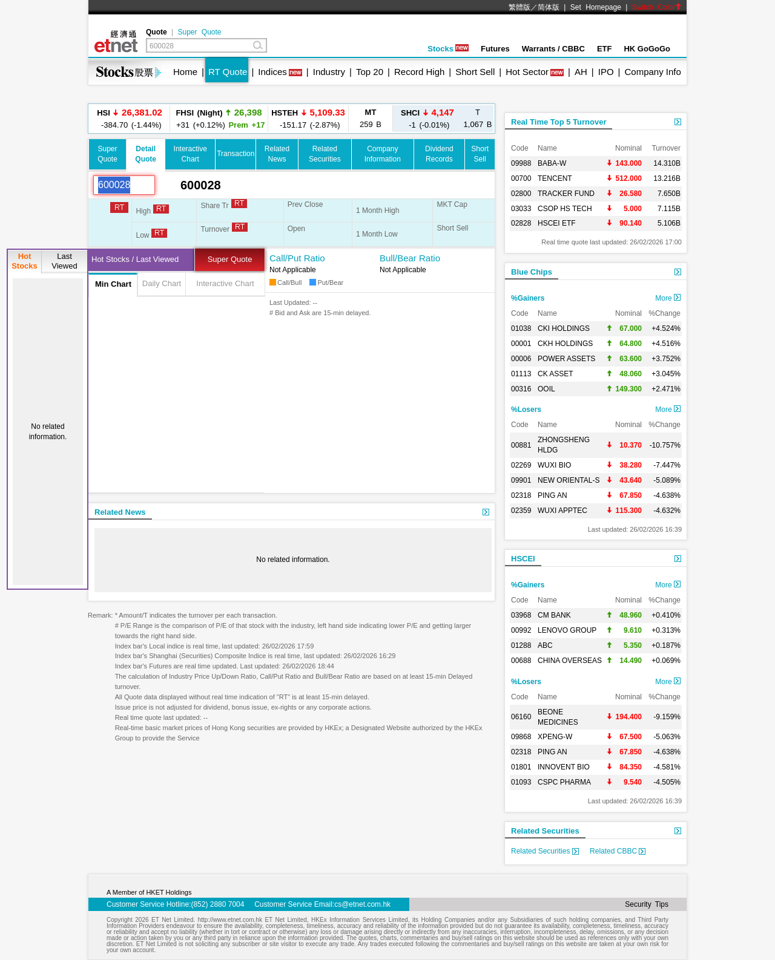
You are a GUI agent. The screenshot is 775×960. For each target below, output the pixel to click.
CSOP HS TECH (565, 208)
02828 (521, 223)
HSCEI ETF (557, 223)
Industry (329, 72)
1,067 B (478, 118)
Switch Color (657, 7)
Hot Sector (527, 72)
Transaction (235, 153)
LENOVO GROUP (567, 630)
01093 (521, 782)
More (668, 298)
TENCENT (555, 178)
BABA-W (552, 163)
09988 (521, 163)
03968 (521, 615)
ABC (545, 645)
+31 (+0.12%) (219, 118)
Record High (419, 72)
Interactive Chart (225, 283)
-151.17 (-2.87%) (308, 118)
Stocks (448, 48)
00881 (521, 445)
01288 (521, 645)
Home (185, 72)
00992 (521, 630)
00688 (521, 660)
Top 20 (369, 72)
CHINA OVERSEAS (570, 660)
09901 (521, 480)
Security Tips (646, 904)
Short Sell (475, 72)
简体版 (548, 7)
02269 (521, 465)
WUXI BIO (554, 465)
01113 (521, 374)
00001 (521, 343)
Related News (120, 512)
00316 (521, 389)
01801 (521, 767)
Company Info (652, 72)
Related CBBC (617, 851)
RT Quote (227, 72)
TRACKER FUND (566, 193)
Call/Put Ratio (297, 258)
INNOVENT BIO (564, 767)
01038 (521, 328)
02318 (521, 495)
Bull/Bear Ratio (410, 258)
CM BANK (554, 615)
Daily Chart (161, 283)
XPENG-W (555, 737)
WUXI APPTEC (562, 510)
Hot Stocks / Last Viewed (135, 259)
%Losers (526, 409)
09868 (521, 737)
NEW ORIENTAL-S (568, 480)
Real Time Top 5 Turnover (558, 121)
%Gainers (527, 298)
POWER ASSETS (566, 358)
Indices (272, 72)
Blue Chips (531, 271)
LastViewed (64, 261)
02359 (521, 510)
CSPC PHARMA (564, 782)
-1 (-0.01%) (427, 118)
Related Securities (545, 830)
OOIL (546, 389)
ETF (604, 48)
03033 (521, 208)
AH (581, 72)
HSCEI (523, 558)
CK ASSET (555, 374)
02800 (521, 193)
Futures (495, 48)
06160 (521, 717)
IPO (606, 72)
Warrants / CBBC (553, 48)
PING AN (552, 495)
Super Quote (199, 32)
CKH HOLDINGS (565, 343)
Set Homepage (595, 7)
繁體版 (519, 7)
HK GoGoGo (647, 48)
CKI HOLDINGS (564, 328)
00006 (521, 358)
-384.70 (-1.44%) (129, 118)
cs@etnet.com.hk (362, 904)
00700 (521, 178)
